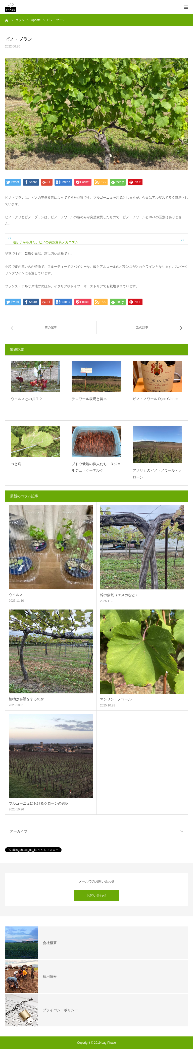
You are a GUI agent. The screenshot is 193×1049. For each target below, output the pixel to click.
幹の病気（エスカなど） (119, 595)
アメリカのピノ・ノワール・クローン (157, 473)
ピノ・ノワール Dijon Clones (155, 399)
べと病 (16, 464)
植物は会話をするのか (26, 699)
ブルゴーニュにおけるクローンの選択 (39, 803)
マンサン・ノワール (116, 699)
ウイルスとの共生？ (26, 399)
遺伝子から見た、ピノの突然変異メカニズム (45, 242)
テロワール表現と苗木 (89, 399)
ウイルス (16, 595)
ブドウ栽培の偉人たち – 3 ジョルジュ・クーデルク (96, 467)
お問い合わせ (96, 895)
